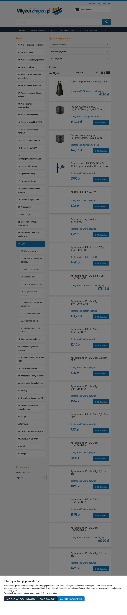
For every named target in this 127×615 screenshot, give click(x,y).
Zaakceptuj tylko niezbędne (20, 599)
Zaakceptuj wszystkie (71, 599)
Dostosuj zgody (47, 599)
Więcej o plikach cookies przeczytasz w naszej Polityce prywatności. (30, 593)
